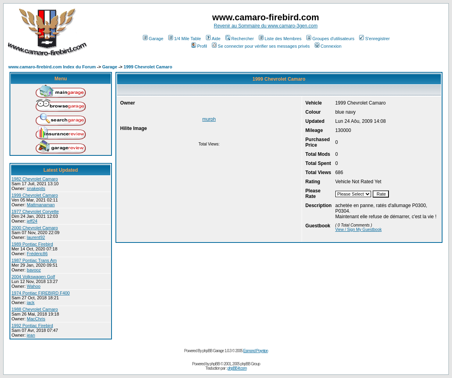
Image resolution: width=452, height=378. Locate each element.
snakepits (36, 188)
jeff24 (32, 221)
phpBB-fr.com (237, 368)
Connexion (328, 46)
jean (31, 335)
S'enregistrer (374, 38)
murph (209, 119)
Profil (199, 46)
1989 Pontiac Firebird (32, 244)
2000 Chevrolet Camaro (35, 227)
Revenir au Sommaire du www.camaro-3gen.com (265, 26)
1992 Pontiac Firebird (32, 325)
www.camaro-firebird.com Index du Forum (52, 66)
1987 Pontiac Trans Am (34, 260)
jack (31, 302)
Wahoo (33, 286)
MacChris (36, 318)
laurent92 (36, 237)
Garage (153, 38)
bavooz (34, 270)
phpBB (215, 364)
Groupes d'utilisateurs (330, 38)
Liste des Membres (280, 38)
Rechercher (239, 38)
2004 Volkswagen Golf (33, 276)
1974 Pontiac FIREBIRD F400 (41, 293)
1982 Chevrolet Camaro (35, 178)
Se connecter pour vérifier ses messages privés (261, 46)
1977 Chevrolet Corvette (35, 211)
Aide (213, 38)
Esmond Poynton (255, 351)
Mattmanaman (41, 204)
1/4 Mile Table (184, 38)
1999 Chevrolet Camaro (148, 66)
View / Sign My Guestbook (358, 229)
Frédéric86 (37, 253)
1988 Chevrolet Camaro (35, 309)
